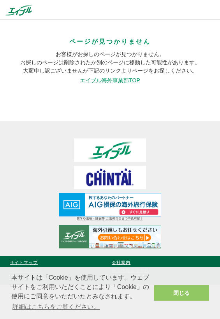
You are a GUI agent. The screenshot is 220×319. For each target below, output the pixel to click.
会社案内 (121, 262)
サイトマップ (24, 262)
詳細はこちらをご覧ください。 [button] (56, 306)
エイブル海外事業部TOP (110, 80)
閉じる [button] (181, 293)
